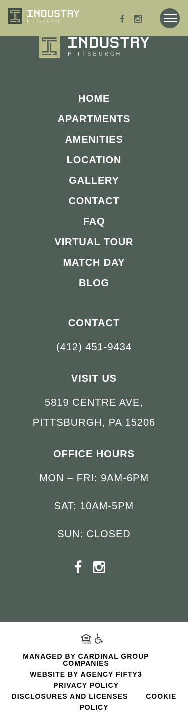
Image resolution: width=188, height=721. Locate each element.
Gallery (94, 180)
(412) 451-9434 (94, 346)
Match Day (94, 262)
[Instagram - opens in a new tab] (138, 20)
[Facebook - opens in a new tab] (122, 20)
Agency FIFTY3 (111, 674)
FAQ (94, 221)
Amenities (94, 139)
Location (94, 159)
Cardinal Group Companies (106, 659)
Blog (94, 282)
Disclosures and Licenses (70, 696)
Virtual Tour (94, 241)
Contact (94, 200)
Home (94, 98)
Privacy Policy (86, 685)
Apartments (94, 118)
